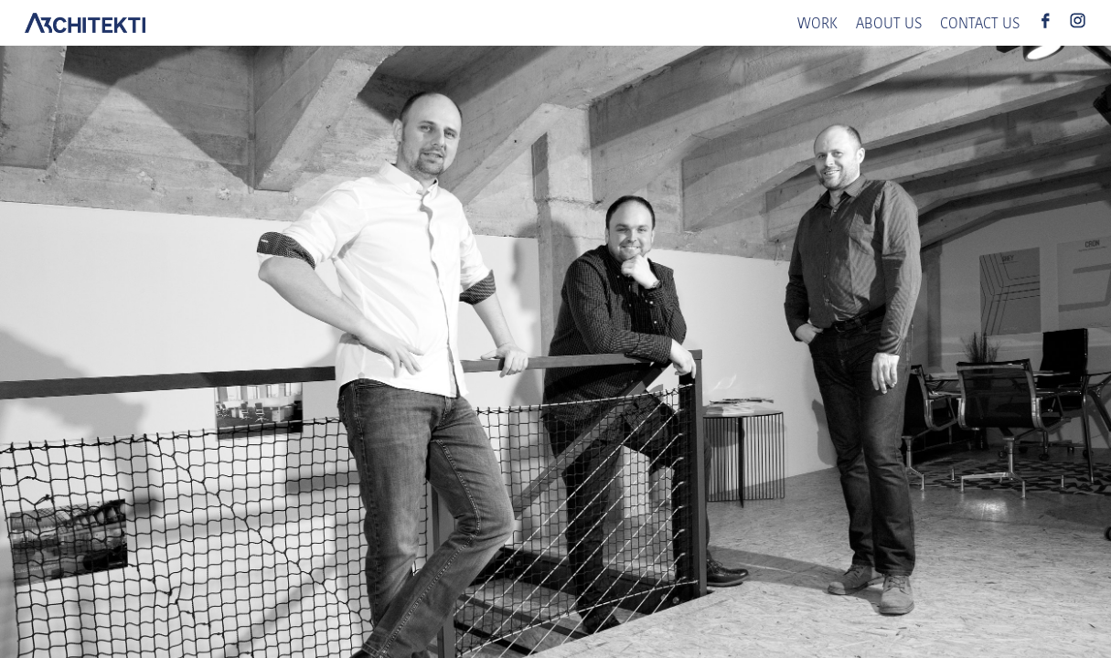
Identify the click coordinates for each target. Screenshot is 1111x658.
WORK (817, 24)
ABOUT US (889, 24)
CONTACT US (980, 24)
